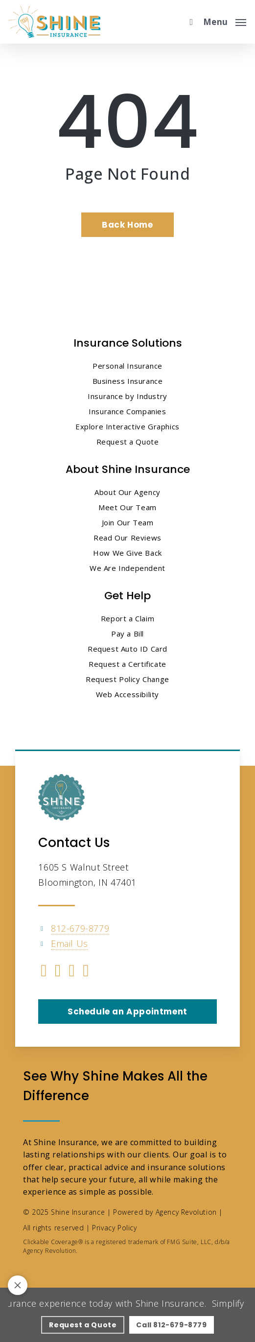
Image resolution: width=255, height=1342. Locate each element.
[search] (189, 22)
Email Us (69, 943)
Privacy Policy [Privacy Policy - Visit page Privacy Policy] (114, 1227)
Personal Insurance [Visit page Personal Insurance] (127, 366)
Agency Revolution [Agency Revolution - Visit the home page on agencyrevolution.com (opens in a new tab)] (186, 1212)
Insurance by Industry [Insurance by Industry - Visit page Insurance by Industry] (127, 396)
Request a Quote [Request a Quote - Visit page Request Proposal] (127, 442)
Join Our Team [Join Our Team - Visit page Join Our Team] (128, 522)
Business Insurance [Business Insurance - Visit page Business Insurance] (128, 381)
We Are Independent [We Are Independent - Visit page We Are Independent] (127, 568)
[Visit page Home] (54, 22)
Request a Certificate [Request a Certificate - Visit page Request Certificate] (127, 664)
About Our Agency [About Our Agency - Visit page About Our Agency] (127, 492)
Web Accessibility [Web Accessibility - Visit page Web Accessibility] (127, 694)
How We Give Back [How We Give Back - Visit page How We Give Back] (127, 553)
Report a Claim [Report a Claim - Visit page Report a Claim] (127, 618)
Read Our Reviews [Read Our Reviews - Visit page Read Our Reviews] (127, 537)
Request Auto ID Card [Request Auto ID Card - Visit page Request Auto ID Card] (127, 649)
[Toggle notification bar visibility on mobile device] (17, 1285)
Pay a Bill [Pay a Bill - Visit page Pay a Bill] (127, 633)
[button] (224, 20)
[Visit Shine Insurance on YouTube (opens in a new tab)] (72, 972)
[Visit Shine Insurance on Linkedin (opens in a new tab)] (58, 972)
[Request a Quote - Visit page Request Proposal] (82, 1325)
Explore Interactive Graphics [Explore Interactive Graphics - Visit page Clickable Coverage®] (127, 426)
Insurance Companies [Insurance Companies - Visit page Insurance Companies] (127, 411)
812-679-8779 (80, 928)
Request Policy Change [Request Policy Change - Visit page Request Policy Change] (127, 679)
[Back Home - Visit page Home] (127, 224)
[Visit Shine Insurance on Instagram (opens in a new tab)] (86, 972)
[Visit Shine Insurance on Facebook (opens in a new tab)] (43, 972)
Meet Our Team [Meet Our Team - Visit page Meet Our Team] (127, 507)
